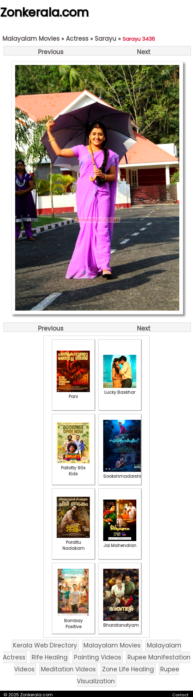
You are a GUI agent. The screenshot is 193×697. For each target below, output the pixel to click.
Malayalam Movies (31, 38)
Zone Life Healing (128, 669)
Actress (77, 38)
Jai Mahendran (119, 542)
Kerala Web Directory (45, 645)
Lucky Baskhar (119, 389)
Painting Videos (97, 657)
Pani (73, 393)
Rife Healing (50, 657)
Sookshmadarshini (124, 473)
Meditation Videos (68, 669)
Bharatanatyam (121, 622)
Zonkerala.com (44, 12)
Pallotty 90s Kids (73, 468)
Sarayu (105, 38)
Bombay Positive (73, 621)
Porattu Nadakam (73, 542)
